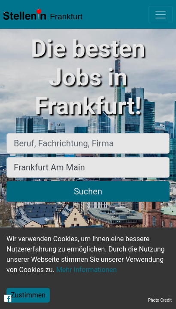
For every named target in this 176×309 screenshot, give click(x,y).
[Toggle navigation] (161, 14)
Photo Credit (160, 300)
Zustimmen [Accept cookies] (28, 295)
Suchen (88, 191)
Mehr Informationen (86, 270)
